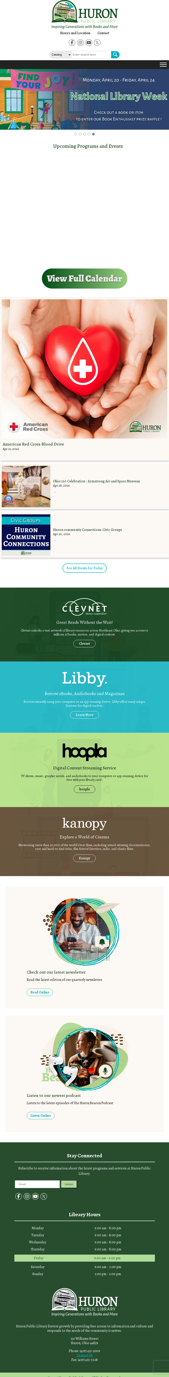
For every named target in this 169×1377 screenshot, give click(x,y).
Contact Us (84, 1355)
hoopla (84, 789)
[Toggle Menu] (163, 64)
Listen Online (40, 1115)
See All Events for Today (84, 568)
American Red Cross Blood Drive (33, 444)
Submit (69, 1184)
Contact (103, 33)
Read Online (39, 992)
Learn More (84, 714)
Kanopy (84, 858)
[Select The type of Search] (61, 54)
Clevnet (84, 643)
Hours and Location (75, 33)
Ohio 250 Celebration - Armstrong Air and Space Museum (96, 481)
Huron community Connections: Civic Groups (87, 529)
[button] (75, 134)
